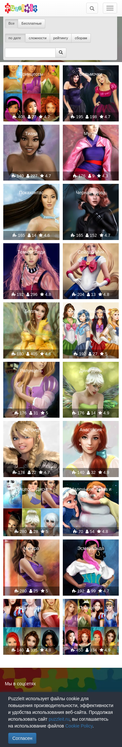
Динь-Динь (90, 370)
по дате (15, 38)
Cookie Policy (79, 725)
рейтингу (60, 38)
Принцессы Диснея (31, 489)
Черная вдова (90, 192)
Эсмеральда (90, 548)
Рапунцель (31, 370)
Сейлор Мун (91, 252)
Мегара (31, 548)
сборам (81, 38)
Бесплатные (31, 23)
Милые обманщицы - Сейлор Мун (91, 314)
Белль (31, 311)
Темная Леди (31, 252)
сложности (38, 38)
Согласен (22, 738)
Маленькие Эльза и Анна (90, 492)
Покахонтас (31, 192)
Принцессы (31, 74)
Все (11, 23)
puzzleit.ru (59, 719)
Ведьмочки (90, 74)
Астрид (31, 429)
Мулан (91, 133)
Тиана (31, 133)
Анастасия (91, 429)
